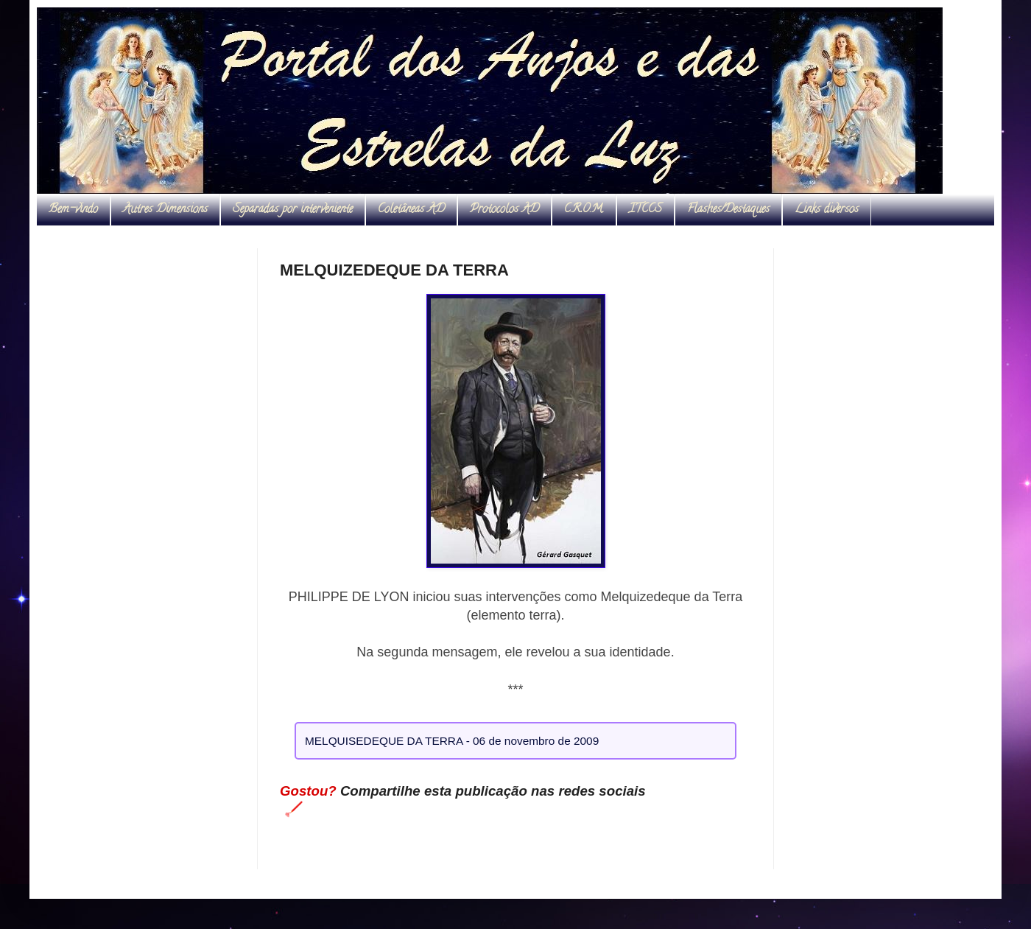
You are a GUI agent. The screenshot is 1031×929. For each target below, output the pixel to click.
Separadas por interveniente (293, 210)
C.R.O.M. (584, 210)
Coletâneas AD (411, 210)
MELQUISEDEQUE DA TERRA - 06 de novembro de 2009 (452, 741)
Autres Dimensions (165, 210)
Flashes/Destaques (728, 210)
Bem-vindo (73, 210)
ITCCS (645, 210)
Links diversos (827, 210)
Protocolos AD (504, 210)
